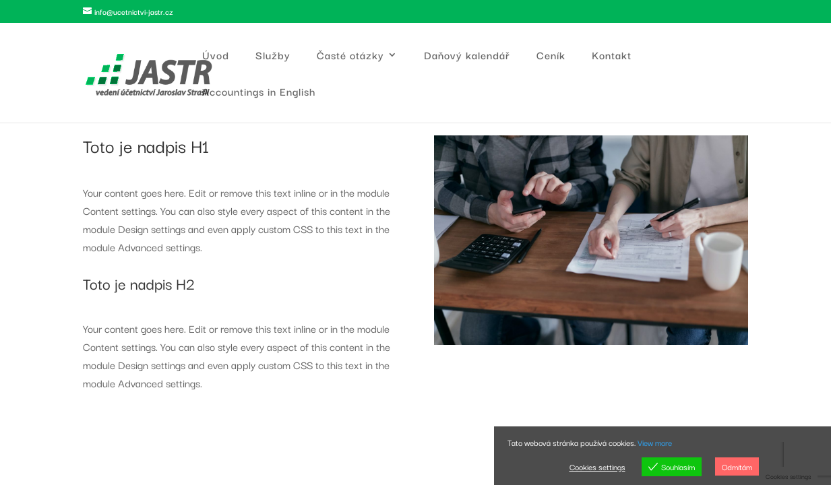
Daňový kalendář (467, 56)
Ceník (550, 56)
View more (655, 442)
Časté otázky (350, 56)
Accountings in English (258, 92)
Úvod (215, 56)
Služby (272, 56)
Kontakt (612, 56)
